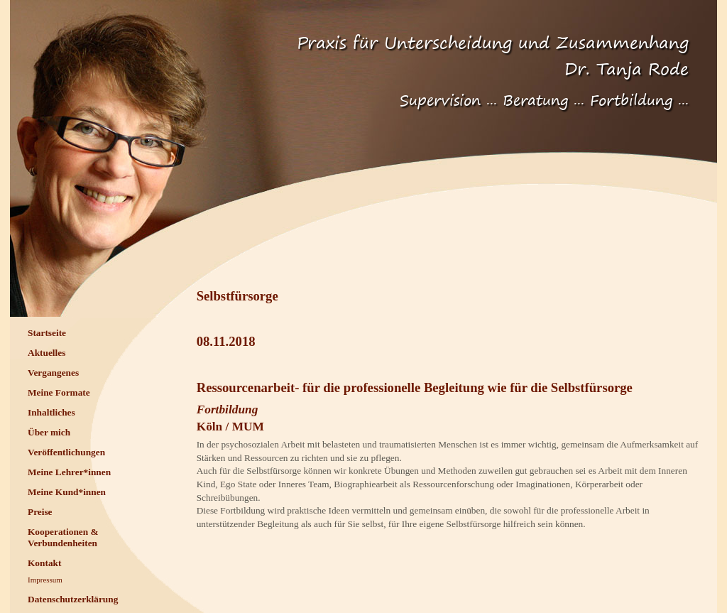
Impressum (45, 579)
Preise (40, 511)
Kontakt (44, 563)
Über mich (49, 432)
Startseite (47, 332)
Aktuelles (46, 352)
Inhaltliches (51, 412)
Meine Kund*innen (67, 492)
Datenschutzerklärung (73, 599)
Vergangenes (53, 372)
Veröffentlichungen (66, 452)
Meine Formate (59, 392)
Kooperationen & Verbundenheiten (63, 537)
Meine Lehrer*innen (69, 472)
